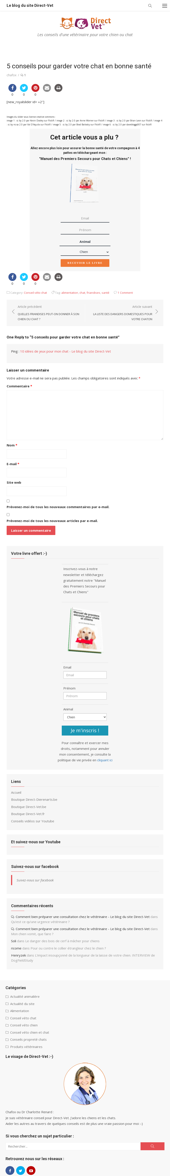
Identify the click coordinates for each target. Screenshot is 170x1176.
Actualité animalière (25, 996)
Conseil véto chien (24, 1025)
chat (82, 293)
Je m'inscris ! (85, 730)
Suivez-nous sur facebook (35, 866)
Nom (12, 445)
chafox (11, 75)
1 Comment (125, 293)
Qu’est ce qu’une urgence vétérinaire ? (40, 922)
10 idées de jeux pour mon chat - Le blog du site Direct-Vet (65, 351)
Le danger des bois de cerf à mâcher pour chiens (62, 941)
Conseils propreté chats (28, 1039)
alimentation (69, 293)
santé (105, 293)
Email (67, 667)
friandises (93, 293)
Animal (85, 241)
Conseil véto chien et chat (29, 1032)
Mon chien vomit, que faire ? (32, 934)
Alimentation (19, 1011)
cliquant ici (104, 760)
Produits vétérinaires (26, 1046)
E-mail (13, 464)
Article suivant (121, 313)
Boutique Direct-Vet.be (28, 806)
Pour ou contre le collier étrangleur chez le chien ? (68, 948)
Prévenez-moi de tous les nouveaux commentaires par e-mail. (58, 507)
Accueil (16, 792)
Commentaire (19, 386)
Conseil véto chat (35, 293)
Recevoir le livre (85, 262)
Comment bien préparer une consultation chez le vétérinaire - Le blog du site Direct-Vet (83, 916)
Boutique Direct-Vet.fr (28, 814)
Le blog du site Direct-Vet (30, 5)
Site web (14, 482)
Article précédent (49, 313)
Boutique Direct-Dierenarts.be (34, 799)
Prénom (69, 688)
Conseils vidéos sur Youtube (32, 821)
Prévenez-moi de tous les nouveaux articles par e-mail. (52, 520)
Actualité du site (22, 1003)
